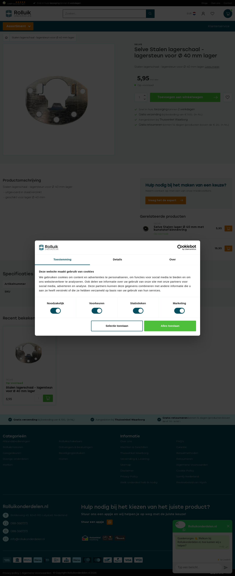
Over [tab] (172, 259)
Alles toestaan (170, 326)
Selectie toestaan (117, 326)
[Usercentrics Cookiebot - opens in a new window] (180, 247)
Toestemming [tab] (62, 259)
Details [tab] (117, 259)
